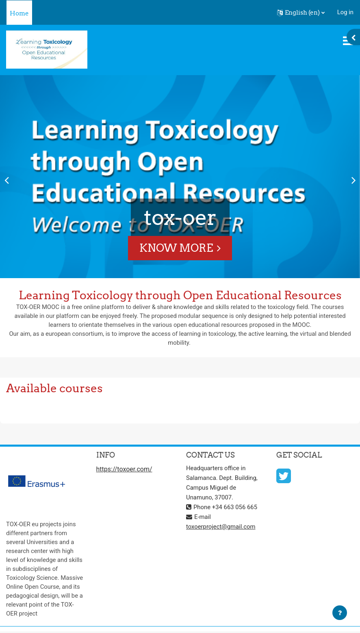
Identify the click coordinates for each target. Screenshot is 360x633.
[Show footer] (339, 612)
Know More (176, 248)
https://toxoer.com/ (124, 469)
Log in (345, 12)
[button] (300, 12)
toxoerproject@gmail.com (221, 526)
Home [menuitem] (19, 13)
